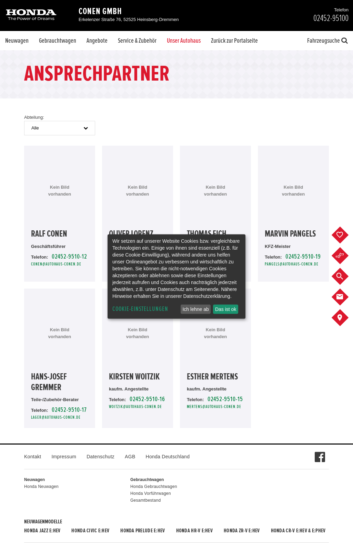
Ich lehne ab (195, 309)
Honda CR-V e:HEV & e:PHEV (298, 530)
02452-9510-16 (147, 399)
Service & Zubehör (137, 40)
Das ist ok (225, 309)
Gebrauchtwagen (57, 40)
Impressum (63, 456)
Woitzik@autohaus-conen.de (135, 407)
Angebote (97, 40)
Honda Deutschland (168, 456)
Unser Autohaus (184, 40)
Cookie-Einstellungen (140, 309)
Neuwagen (17, 40)
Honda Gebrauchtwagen (153, 486)
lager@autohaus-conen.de (56, 417)
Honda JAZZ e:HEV (42, 530)
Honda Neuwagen (41, 486)
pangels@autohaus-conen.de (292, 264)
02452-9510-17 (69, 410)
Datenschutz (100, 456)
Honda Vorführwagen (150, 493)
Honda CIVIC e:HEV (90, 530)
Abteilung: (34, 117)
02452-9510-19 (303, 256)
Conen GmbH (100, 11)
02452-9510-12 (69, 256)
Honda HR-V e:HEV (194, 530)
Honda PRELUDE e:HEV (142, 530)
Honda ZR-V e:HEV (242, 530)
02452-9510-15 (225, 399)
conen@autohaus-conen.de (56, 264)
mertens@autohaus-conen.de (214, 407)
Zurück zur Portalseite (234, 40)
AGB (130, 456)
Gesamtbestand (145, 500)
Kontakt (32, 456)
